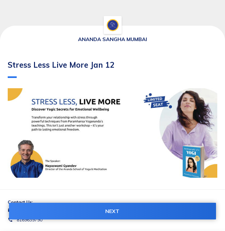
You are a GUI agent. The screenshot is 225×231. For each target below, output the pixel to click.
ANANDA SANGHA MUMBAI (112, 39)
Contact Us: (20, 202)
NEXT (112, 211)
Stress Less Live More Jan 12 (61, 69)
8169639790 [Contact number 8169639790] (29, 220)
